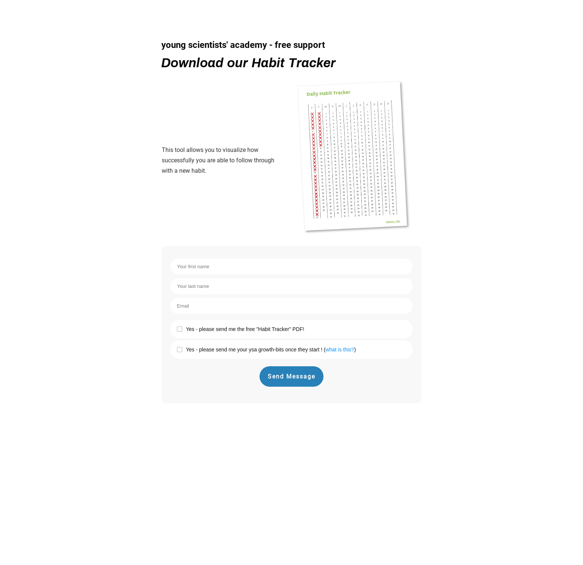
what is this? (339, 350)
